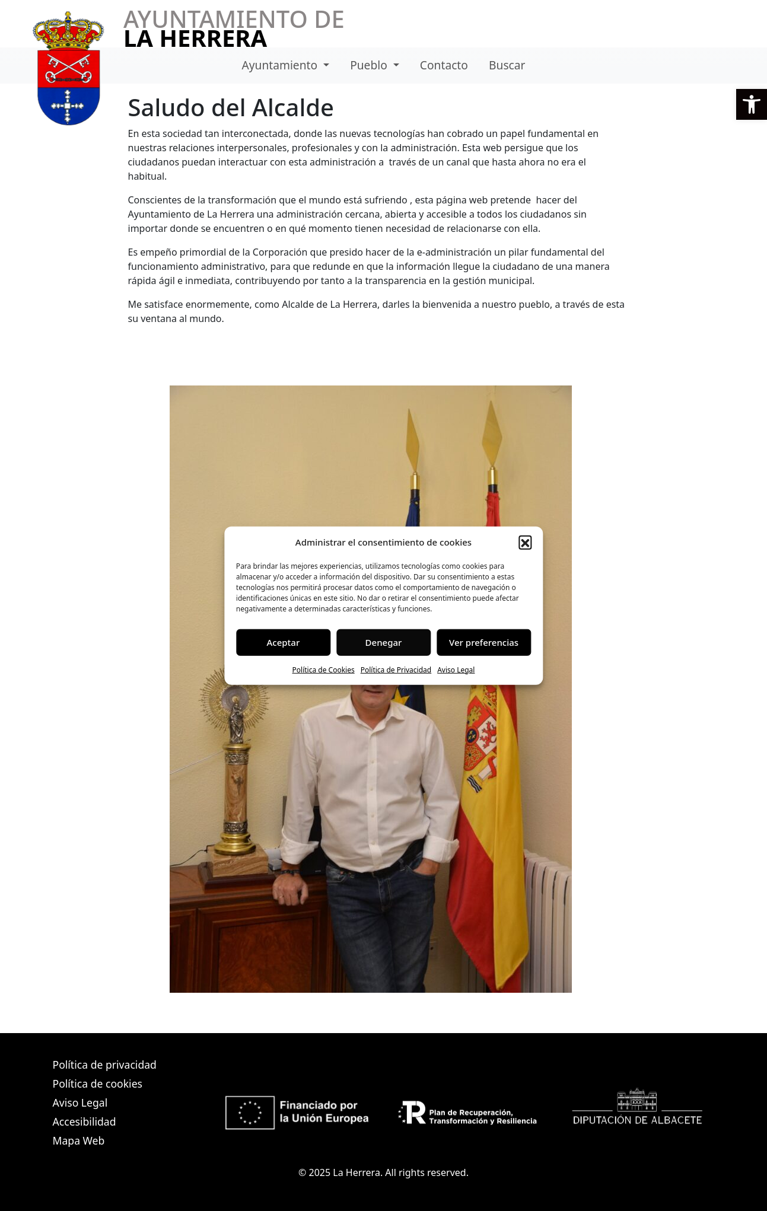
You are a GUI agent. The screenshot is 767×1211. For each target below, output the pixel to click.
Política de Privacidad (396, 669)
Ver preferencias (483, 642)
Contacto (444, 65)
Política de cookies (97, 1083)
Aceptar (283, 642)
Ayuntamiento (281, 65)
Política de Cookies (323, 669)
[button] (751, 104)
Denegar (383, 642)
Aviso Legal (456, 669)
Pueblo (370, 65)
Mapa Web (79, 1140)
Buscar (507, 65)
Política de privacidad (105, 1064)
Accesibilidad (84, 1121)
